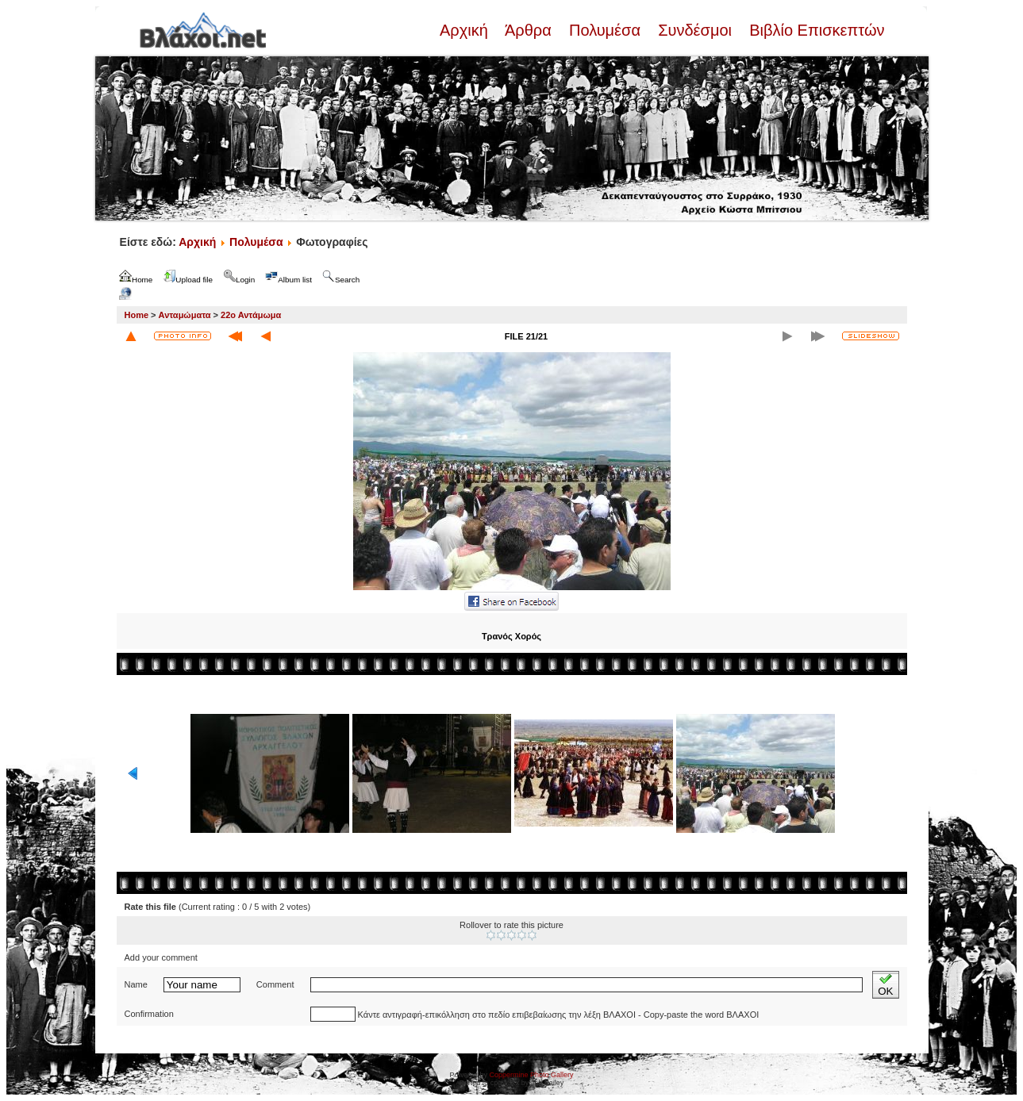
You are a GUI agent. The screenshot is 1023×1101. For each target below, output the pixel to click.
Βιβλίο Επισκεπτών (815, 30)
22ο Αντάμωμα (251, 315)
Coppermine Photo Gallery (531, 1075)
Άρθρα (528, 30)
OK (885, 984)
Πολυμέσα (604, 30)
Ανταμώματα (185, 315)
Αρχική (466, 30)
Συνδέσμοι (695, 30)
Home (137, 315)
